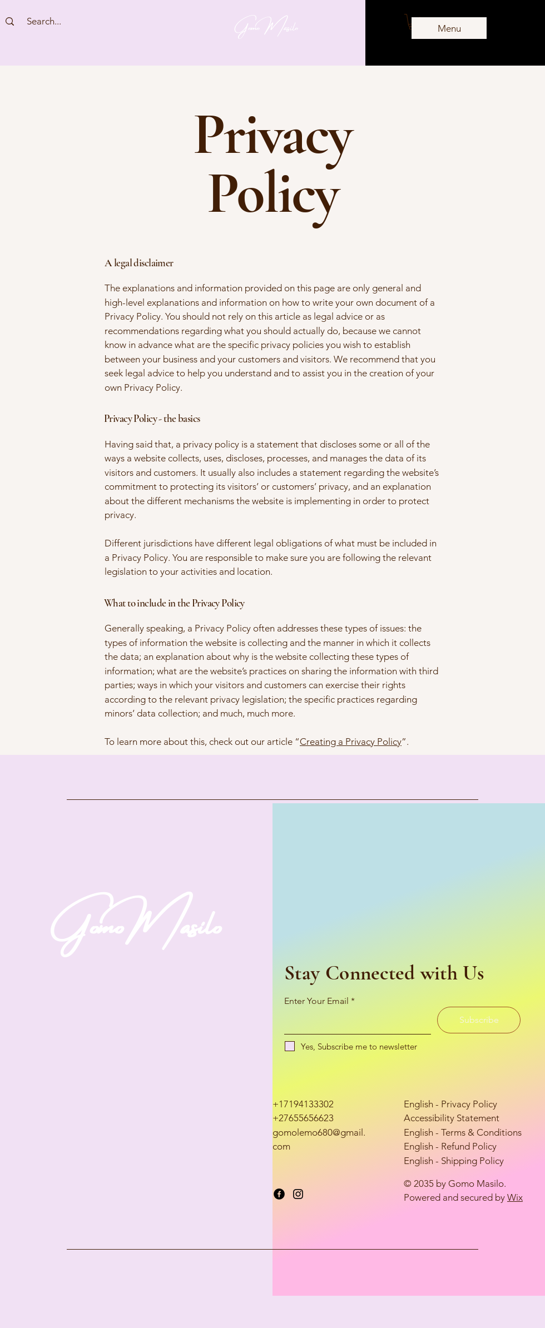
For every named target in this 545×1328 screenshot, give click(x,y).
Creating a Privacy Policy (351, 741)
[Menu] (449, 28)
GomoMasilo (136, 919)
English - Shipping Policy (454, 1160)
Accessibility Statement (451, 1117)
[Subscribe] (479, 1020)
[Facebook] (279, 1194)
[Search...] (43, 21)
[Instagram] (298, 1194)
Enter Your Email (316, 1001)
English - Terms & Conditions (463, 1132)
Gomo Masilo (266, 25)
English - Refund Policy (450, 1146)
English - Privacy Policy (450, 1104)
